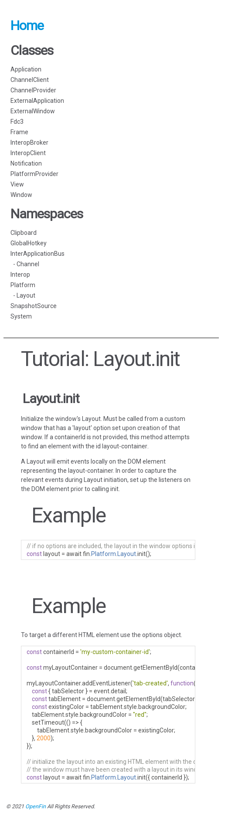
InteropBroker (29, 142)
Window (21, 194)
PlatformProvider (34, 173)
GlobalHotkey (28, 243)
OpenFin (35, 806)
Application (25, 69)
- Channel (24, 264)
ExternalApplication (37, 100)
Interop (20, 274)
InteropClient (28, 152)
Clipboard (23, 232)
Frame (19, 132)
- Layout (22, 295)
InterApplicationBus (37, 253)
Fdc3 (17, 121)
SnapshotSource (33, 305)
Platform (22, 284)
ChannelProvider (33, 90)
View (17, 184)
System (21, 316)
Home (27, 25)
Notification (26, 163)
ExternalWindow (32, 111)
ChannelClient (29, 79)
